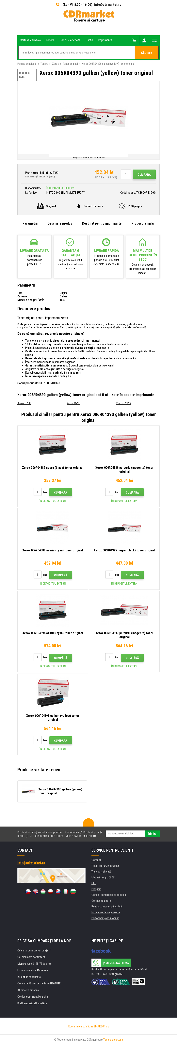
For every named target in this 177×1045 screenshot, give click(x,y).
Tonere (44, 63)
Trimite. (152, 833)
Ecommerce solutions (80, 1026)
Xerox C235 (73, 403)
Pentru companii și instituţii (106, 906)
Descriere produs (60, 223)
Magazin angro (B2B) (103, 877)
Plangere (96, 889)
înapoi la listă (24, 75)
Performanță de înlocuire (105, 918)
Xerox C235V (123, 403)
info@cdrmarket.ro (107, 5)
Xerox (55, 63)
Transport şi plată (101, 871)
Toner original (70, 63)
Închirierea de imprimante (105, 912)
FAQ (93, 883)
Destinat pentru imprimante (101, 223)
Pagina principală (27, 63)
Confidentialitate (101, 901)
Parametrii (30, 223)
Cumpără (144, 174)
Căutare (146, 53)
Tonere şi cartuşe (113, 1039)
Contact (96, 860)
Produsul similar (143, 223)
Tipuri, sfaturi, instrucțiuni (105, 866)
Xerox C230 (24, 403)
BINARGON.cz (101, 1026)
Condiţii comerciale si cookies (108, 895)
